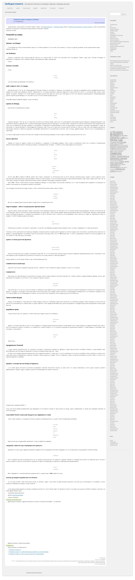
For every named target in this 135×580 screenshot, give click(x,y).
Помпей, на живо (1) (15, 550)
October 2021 (113, 264)
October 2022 (113, 246)
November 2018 (114, 319)
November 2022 (114, 244)
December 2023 (114, 224)
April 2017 (112, 342)
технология (26, 8)
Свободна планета (14, 3)
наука (17, 8)
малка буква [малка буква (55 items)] (113, 165)
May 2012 (112, 401)
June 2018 (112, 326)
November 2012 (114, 391)
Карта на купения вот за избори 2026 (119, 70)
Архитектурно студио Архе (116, 35)
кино (111, 95)
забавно (61, 8)
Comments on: (113, 24)
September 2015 (114, 351)
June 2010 (112, 424)
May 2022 (112, 253)
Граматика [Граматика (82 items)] (113, 148)
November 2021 (114, 263)
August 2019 (113, 305)
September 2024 (114, 210)
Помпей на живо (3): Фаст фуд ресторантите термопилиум (26, 554)
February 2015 (113, 356)
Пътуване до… (113, 47)
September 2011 (114, 411)
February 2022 (113, 258)
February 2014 (113, 370)
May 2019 (112, 309)
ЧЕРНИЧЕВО (113, 49)
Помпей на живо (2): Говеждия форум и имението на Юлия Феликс (29, 552)
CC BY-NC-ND (101, 22)
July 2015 (112, 354)
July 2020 (112, 287)
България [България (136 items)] (114, 145)
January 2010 (113, 427)
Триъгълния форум (82, 562)
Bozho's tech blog (114, 29)
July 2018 (112, 325)
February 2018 (113, 332)
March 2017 (113, 343)
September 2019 (114, 303)
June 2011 (112, 416)
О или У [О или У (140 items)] (120, 151)
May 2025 (112, 198)
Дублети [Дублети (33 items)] (124, 148)
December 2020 (114, 280)
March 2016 (113, 346)
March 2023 (113, 238)
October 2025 (113, 190)
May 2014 (112, 367)
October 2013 (113, 376)
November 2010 (114, 421)
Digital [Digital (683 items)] (113, 137)
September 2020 (114, 284)
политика (112, 106)
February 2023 (113, 240)
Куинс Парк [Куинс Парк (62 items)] (113, 151)
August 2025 (113, 193)
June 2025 (112, 196)
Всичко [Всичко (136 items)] (113, 146)
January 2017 (113, 345)
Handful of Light (114, 30)
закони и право (114, 87)
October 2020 (113, 283)
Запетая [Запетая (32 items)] (117, 149)
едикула (52, 560)
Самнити (92, 560)
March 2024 (113, 219)
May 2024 (112, 216)
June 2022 (112, 252)
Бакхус (35, 560)
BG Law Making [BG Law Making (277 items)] (116, 133)
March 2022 (113, 257)
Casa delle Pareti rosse (21, 560)
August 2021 (113, 267)
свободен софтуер (114, 110)
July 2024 (112, 213)
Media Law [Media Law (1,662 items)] (116, 140)
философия (113, 118)
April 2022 (112, 255)
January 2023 (113, 241)
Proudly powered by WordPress (34, 572)
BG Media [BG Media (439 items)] (114, 135)
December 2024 (114, 205)
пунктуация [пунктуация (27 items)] (112, 169)
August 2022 (113, 249)
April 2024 (112, 218)
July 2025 (112, 195)
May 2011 (112, 418)
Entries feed (113, 441)
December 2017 (114, 336)
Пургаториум (80, 560)
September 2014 (114, 360)
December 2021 (114, 261)
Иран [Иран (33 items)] (124, 149)
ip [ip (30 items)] (127, 138)
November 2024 (114, 207)
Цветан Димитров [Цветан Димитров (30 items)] (114, 161)
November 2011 (114, 410)
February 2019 (113, 314)
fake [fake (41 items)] (126, 138)
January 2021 (113, 278)
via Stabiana (30, 560)
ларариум (74, 560)
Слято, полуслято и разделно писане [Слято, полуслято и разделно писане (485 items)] (119, 157)
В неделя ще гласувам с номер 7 (118, 68)
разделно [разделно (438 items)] (120, 169)
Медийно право (114, 44)
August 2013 (113, 379)
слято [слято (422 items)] (113, 171)
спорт (111, 113)
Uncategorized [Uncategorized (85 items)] (114, 142)
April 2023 (112, 236)
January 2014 (113, 371)
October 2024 (113, 208)
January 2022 (113, 260)
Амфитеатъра (48, 27)
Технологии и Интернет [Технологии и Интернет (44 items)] (116, 160)
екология (112, 84)
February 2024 (113, 221)
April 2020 (112, 292)
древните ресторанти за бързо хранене (80, 27)
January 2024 (113, 222)
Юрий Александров (17, 495)
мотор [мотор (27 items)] (119, 165)
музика (112, 100)
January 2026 (113, 185)
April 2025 (112, 199)
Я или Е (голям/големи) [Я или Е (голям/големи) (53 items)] (116, 163)
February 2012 (113, 405)
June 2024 (112, 215)
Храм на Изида (91, 562)
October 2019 (113, 301)
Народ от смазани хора (116, 65)
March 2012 (113, 404)
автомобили (113, 79)
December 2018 (114, 317)
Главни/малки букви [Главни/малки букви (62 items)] (122, 146)
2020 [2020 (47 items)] (111, 132)
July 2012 (112, 398)
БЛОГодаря (113, 36)
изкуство (10, 8)
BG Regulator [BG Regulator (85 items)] (123, 135)
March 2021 (113, 275)
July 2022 (112, 250)
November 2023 (114, 226)
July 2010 (112, 422)
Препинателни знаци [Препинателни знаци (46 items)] (116, 154)
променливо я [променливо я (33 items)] (123, 167)
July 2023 (112, 232)
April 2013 (112, 385)
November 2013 (114, 374)
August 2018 (113, 323)
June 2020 (112, 289)
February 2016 (113, 348)
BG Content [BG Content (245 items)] (118, 131)
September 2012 (114, 394)
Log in (111, 440)
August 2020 (113, 286)
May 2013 (112, 384)
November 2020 (114, 281)
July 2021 (112, 269)
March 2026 (113, 182)
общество (44, 8)
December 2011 (114, 408)
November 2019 (114, 300)
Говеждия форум (58, 27)
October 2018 (113, 320)
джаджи (112, 83)
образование (113, 103)
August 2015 (113, 353)
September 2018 (114, 322)
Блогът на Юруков (114, 40)
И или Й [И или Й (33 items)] (121, 149)
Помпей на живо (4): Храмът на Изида (26, 19)
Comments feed (114, 443)
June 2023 (112, 233)
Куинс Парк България (115, 43)
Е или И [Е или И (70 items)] (112, 149)
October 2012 (113, 393)
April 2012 (112, 402)
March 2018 (113, 331)
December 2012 (114, 390)
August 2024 (113, 212)
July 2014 (112, 363)
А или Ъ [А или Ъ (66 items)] (112, 143)
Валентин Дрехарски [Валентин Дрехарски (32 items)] (123, 145)
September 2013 (114, 377)
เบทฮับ (111, 50)
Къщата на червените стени (65, 560)
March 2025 (113, 201)
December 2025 (114, 187)
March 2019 (113, 312)
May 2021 (112, 272)
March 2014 (113, 368)
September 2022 (114, 247)
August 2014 (113, 362)
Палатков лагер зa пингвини (117, 46)
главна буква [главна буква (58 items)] (114, 164)
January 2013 (113, 388)
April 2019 (112, 311)
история (112, 93)
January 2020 (113, 297)
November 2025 (114, 188)
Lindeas (112, 32)
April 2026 (112, 181)
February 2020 (113, 295)
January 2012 (113, 407)
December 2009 (114, 428)
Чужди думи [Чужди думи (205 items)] (124, 161)
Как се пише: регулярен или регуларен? (119, 66)
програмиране (113, 107)
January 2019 (113, 315)
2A (110, 26)
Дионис (39, 560)
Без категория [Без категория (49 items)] (119, 143)
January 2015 (113, 357)
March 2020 (113, 294)
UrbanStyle (112, 33)
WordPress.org (113, 445)
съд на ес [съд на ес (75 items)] (119, 171)
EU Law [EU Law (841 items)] (121, 137)
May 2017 (112, 340)
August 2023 (113, 230)
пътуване (52, 8)
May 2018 (112, 328)
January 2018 (113, 334)
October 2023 (113, 227)
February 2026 (113, 184)
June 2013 (112, 382)
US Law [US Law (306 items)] (123, 142)
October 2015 (113, 349)
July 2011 (112, 415)
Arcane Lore (113, 27)
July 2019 (112, 306)
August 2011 (113, 413)
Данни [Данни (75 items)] (120, 148)
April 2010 (112, 425)
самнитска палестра (100, 560)
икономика (113, 90)
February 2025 (113, 202)
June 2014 (112, 365)
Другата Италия (45, 560)
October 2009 (113, 430)
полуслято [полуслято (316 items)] (115, 167)
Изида (55, 560)
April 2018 (112, 329)
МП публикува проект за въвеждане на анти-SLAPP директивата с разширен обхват (119, 62)
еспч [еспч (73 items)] (119, 164)
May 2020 (112, 291)
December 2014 (114, 359)
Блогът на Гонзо (114, 38)
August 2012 (113, 396)
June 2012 (112, 399)
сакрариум (87, 560)
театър (111, 115)
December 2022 (114, 243)
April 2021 (112, 274)
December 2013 (114, 373)
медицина (112, 98)
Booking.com (10, 499)
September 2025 (114, 191)
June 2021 (112, 270)
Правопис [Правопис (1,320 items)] (116, 152)
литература (113, 96)
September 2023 (114, 229)
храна (111, 121)
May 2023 (112, 235)
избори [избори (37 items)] (123, 164)
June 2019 (112, 308)
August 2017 (113, 337)
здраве (35, 8)
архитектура (113, 81)
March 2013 (113, 387)
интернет (112, 92)
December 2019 (114, 298)
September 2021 (114, 266)
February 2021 (113, 277)
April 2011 (112, 419)
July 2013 (112, 381)
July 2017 (112, 339)
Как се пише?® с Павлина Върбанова (119, 41)
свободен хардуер (114, 112)
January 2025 (113, 204)
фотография (113, 120)
